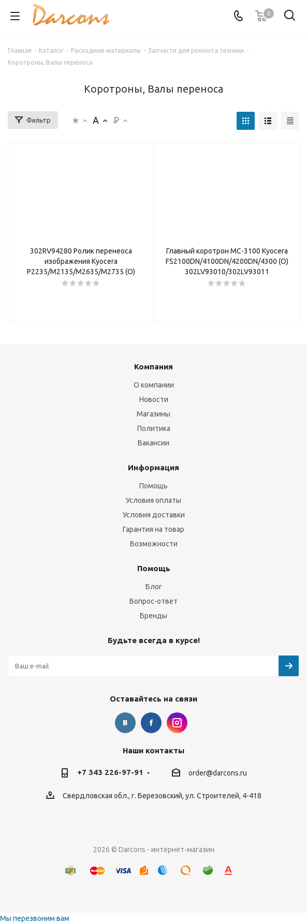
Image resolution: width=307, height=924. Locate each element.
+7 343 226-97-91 (110, 772)
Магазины (153, 414)
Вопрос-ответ (153, 601)
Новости (153, 399)
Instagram (177, 722)
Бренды (153, 616)
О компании (154, 385)
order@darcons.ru (217, 773)
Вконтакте (125, 722)
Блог (153, 587)
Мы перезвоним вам (34, 918)
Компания (153, 366)
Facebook (151, 722)
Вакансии (153, 443)
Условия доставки (154, 515)
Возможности (154, 544)
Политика (153, 428)
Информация (153, 467)
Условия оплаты (153, 500)
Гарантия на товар (153, 529)
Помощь (153, 486)
